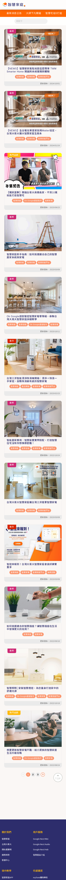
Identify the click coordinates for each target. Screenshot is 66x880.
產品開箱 (25, 386)
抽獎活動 (51, 572)
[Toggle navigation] (62, 4)
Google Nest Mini (40, 838)
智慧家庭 (20, 77)
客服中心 (6, 860)
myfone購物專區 (40, 877)
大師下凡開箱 (33, 13)
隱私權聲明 (7, 849)
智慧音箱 (22, 324)
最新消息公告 (14, 13)
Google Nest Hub (40, 849)
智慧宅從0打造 (53, 13)
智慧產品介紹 (39, 854)
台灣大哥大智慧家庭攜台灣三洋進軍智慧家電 (32, 502)
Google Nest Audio (41, 844)
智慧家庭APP (7, 877)
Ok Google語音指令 (33, 201)
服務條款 (6, 854)
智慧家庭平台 (44, 77)
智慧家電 (31, 77)
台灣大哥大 (7, 844)
